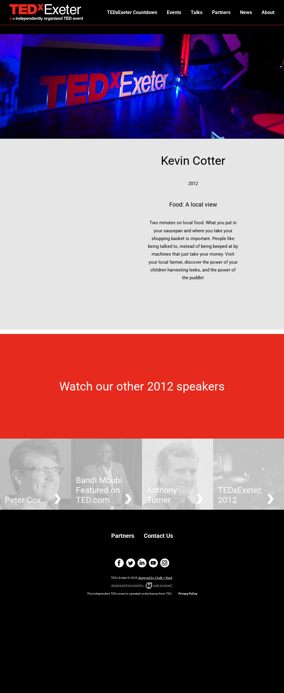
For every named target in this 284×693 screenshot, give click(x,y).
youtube (153, 562)
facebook (119, 562)
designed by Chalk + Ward (155, 577)
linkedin (142, 562)
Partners (221, 12)
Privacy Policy (187, 593)
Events (174, 12)
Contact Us (158, 535)
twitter (130, 562)
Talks (196, 12)
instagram (164, 562)
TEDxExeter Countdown (132, 12)
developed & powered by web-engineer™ (142, 585)
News (246, 12)
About (268, 12)
